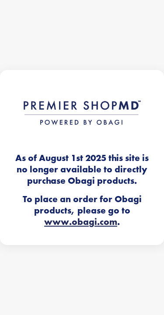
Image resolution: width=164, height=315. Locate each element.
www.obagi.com (80, 222)
